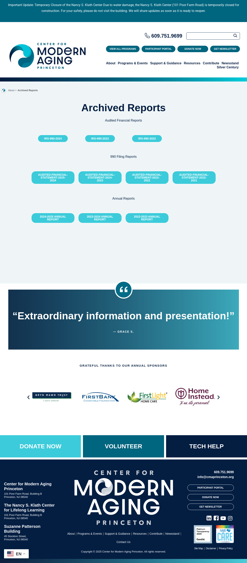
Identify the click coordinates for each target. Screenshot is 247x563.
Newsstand (230, 63)
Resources (192, 63)
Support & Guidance (165, 63)
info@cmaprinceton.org (215, 477)
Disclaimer (211, 548)
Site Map (198, 548)
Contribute (211, 63)
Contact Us (123, 542)
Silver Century (228, 67)
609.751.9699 (166, 36)
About (110, 63)
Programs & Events (133, 63)
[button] (28, 397)
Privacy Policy (226, 548)
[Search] (213, 36)
